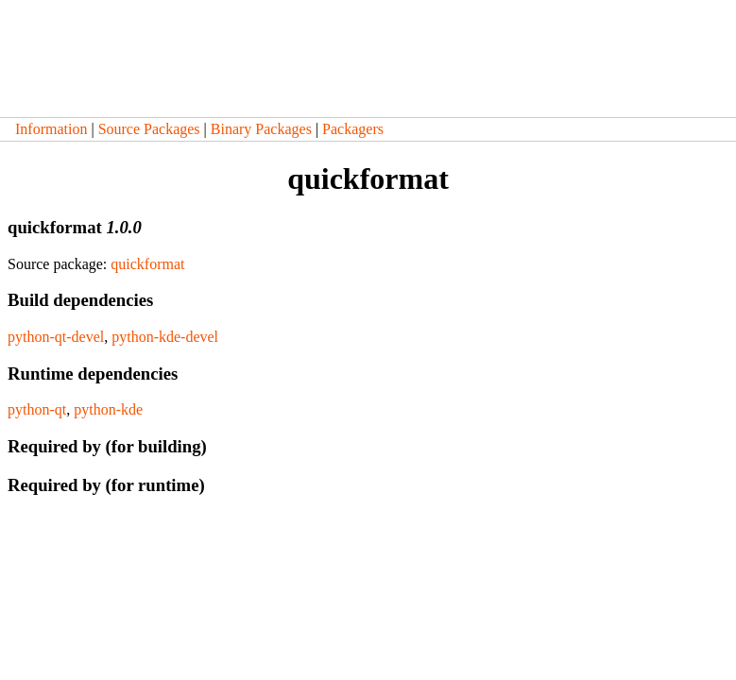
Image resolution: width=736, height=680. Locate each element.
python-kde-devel (164, 337)
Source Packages (149, 129)
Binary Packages (261, 129)
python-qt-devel (56, 337)
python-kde (108, 409)
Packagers (353, 129)
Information (51, 129)
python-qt (37, 409)
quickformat (147, 264)
